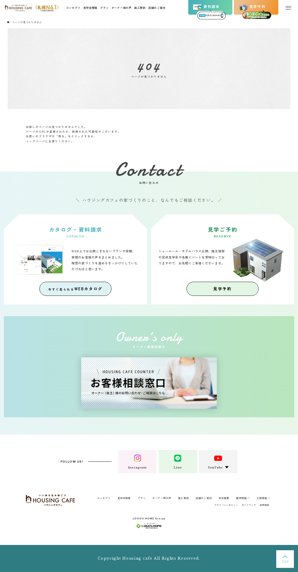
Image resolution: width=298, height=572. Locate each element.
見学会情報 (90, 8)
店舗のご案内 (156, 8)
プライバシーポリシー (226, 504)
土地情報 (263, 498)
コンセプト (73, 8)
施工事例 (140, 8)
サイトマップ (249, 504)
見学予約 (222, 288)
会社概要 (224, 498)
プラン (104, 8)
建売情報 (242, 498)
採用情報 (264, 504)
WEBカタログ (75, 288)
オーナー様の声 (121, 8)
